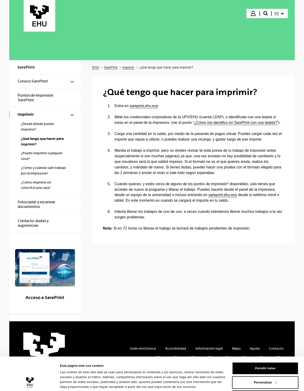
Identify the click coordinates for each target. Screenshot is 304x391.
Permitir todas (265, 350)
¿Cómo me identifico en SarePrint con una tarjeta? (235, 123)
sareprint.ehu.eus (143, 106)
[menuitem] (279, 13)
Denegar (265, 379)
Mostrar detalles (72, 380)
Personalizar (265, 365)
